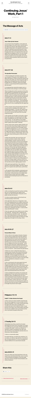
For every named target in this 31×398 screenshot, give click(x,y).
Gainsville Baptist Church (15, 2)
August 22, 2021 (16, 17)
